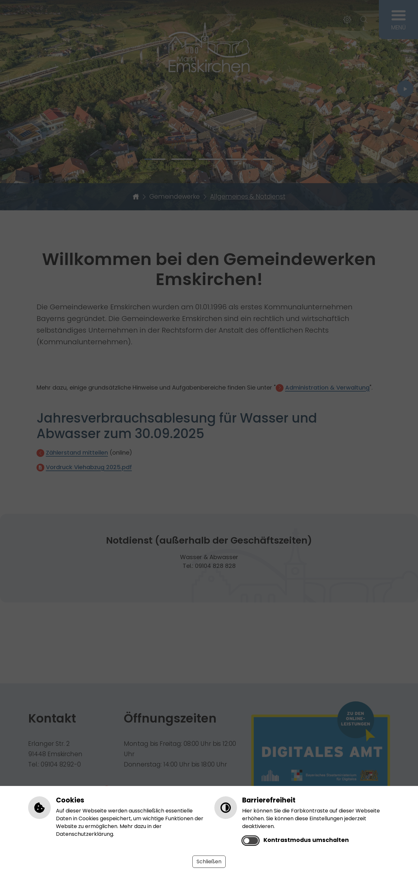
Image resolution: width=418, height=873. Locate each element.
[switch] (250, 841)
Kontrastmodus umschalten (306, 840)
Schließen (209, 861)
